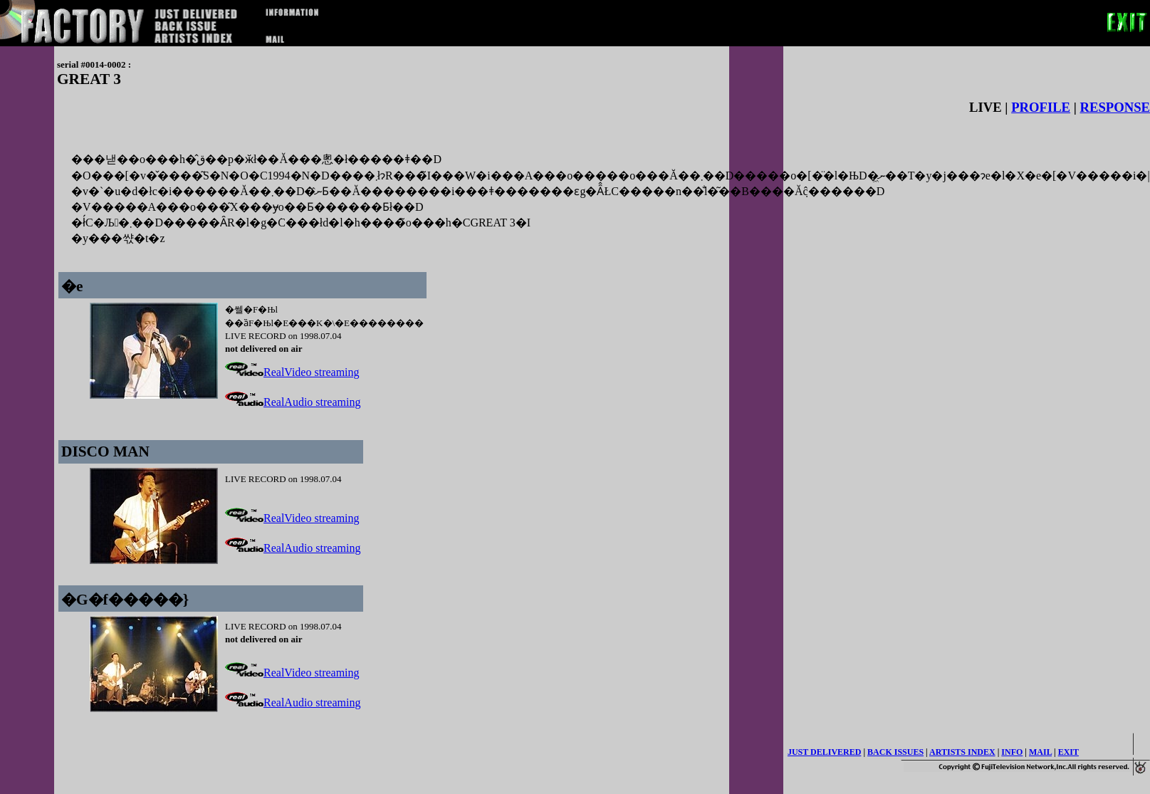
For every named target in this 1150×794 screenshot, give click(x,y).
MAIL (1040, 752)
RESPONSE (1115, 107)
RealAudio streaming (292, 402)
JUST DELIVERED (824, 752)
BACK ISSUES (895, 752)
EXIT (1068, 752)
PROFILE (1040, 107)
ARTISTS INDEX (962, 752)
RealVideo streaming (292, 372)
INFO (1012, 752)
